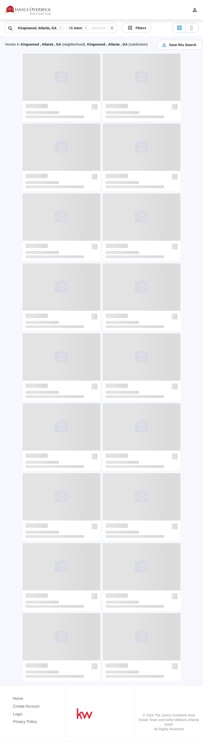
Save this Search (178, 45)
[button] (40, 28)
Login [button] (17, 714)
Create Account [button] (26, 706)
